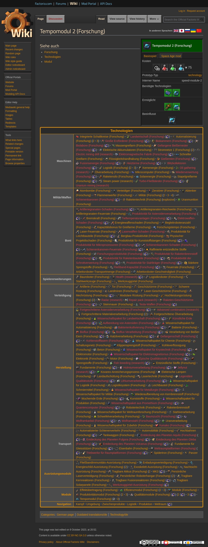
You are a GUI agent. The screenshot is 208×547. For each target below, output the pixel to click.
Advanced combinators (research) (178, 309)
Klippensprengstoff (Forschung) (136, 345)
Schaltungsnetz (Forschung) (93, 345)
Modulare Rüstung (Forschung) (139, 295)
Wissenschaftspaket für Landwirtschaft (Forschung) (128, 318)
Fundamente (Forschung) (95, 367)
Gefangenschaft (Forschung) (178, 336)
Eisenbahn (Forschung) (133, 448)
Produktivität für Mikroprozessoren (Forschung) (105, 244)
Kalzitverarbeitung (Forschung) (129, 336)
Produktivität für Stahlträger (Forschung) (151, 262)
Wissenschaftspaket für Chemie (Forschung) (163, 340)
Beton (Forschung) (108, 349)
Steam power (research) (118, 181)
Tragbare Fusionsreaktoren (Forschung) (140, 480)
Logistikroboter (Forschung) (166, 276)
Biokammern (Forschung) (171, 141)
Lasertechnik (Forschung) (157, 376)
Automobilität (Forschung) (158, 430)
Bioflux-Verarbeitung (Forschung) (136, 332)
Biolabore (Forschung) (90, 145)
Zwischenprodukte (113, 504)
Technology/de (119, 514)
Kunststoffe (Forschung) (145, 398)
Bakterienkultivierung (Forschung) (139, 327)
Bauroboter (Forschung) (94, 276)
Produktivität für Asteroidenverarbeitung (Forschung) (164, 213)
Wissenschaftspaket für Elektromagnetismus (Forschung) (149, 354)
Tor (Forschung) (122, 286)
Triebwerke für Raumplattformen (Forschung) (114, 452)
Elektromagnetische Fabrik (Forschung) (143, 154)
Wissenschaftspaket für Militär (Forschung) (102, 394)
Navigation (64, 504)
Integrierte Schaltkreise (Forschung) (102, 136)
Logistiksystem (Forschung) (128, 385)
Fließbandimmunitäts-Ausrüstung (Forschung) (108, 462)
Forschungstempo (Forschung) (176, 227)
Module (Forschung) (184, 490)
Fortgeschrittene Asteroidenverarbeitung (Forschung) (112, 309)
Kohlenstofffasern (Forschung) (105, 340)
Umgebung (93, 504)
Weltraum (160, 504)
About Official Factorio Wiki (70, 542)
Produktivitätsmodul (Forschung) (100, 494)
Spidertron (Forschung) (168, 452)
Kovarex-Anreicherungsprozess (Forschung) (128, 371)
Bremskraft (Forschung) (101, 218)
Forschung (50, 52)
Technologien (52, 56)
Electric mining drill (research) (94, 154)
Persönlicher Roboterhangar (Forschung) (145, 475)
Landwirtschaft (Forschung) (147, 136)
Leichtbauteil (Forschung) (167, 385)
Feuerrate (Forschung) (180, 267)
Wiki (73, 3)
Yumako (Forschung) (172, 425)
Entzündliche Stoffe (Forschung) (176, 363)
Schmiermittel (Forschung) (92, 389)
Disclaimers (93, 542)
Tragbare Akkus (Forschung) (129, 471)
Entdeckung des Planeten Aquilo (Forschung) (168, 435)
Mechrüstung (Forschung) (92, 295)
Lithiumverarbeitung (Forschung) (141, 380)
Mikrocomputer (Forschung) (152, 172)
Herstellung (63, 367)
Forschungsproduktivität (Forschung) (119, 253)
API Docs (106, 3)
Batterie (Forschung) (184, 327)
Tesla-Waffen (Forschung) (155, 304)
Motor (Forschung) (121, 358)
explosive (168, 199)
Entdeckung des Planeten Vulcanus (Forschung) (133, 443)
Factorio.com (43, 3)
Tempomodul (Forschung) (96, 498)
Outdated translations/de (92, 514)
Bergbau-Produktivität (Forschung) (142, 236)
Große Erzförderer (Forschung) (124, 141)
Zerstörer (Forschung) (165, 190)
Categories (48, 514)
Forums (61, 3)
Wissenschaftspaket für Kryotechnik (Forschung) (156, 349)
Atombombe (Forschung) (95, 190)
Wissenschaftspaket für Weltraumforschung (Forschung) (131, 412)
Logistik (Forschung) (115, 167)
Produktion (145, 504)
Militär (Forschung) (150, 195)
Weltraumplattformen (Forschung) (175, 448)
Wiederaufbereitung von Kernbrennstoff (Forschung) (167, 394)
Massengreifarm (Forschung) (133, 145)
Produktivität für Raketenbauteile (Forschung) (131, 258)
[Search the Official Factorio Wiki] (184, 19)
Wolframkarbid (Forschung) (92, 420)
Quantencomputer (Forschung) (95, 407)
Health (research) (126, 276)
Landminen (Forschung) (123, 291)
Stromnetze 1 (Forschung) (174, 149)
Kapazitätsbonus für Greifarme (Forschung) (124, 227)
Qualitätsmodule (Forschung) (152, 494)
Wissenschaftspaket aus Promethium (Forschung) (142, 403)
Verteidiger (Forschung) (131, 190)
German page (65, 514)
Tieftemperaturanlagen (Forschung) (143, 218)
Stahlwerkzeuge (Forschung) (93, 281)
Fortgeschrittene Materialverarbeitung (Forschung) (112, 314)
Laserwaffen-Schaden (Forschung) (143, 231)
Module (66, 494)
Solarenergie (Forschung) (155, 176)
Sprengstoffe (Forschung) (91, 363)
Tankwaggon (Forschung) (118, 435)
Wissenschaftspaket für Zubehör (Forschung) (125, 425)
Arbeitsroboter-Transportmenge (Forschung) (103, 271)
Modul (48, 61)
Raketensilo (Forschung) (118, 176)
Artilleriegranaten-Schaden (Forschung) (104, 209)
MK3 (156, 471)
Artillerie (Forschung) (93, 286)
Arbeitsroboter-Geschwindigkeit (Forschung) (163, 271)
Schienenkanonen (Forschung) (95, 199)
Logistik (131, 504)
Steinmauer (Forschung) (118, 304)
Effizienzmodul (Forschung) (141, 490)
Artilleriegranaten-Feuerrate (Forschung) (101, 213)
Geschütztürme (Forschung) (155, 286)
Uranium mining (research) (92, 185)
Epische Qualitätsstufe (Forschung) (161, 358)
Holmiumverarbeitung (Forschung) (144, 367)
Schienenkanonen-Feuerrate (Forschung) (111, 249)
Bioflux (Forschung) (92, 332)
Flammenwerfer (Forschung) (114, 195)
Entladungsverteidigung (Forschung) (165, 462)
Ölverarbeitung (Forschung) (112, 172)
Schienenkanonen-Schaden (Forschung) (171, 244)
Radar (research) (111, 300)
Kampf (80, 504)
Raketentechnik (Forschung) (143, 199)
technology (195, 75)
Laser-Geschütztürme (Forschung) (165, 291)
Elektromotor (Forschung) (91, 354)
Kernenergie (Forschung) (158, 167)
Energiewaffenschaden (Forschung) (137, 222)
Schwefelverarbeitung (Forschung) (118, 416)
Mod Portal (88, 3)
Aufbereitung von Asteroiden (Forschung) (128, 323)
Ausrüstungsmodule (57, 473)
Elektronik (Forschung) (90, 358)
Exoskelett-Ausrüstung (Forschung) (155, 466)
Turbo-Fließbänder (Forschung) (158, 181)
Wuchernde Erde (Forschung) (99, 398)
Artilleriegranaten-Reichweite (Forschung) (166, 209)
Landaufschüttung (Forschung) (116, 376)
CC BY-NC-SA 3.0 (76, 535)
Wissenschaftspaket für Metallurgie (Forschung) (144, 389)
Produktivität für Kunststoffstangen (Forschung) (147, 240)
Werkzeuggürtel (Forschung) (135, 281)
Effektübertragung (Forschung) (99, 490)
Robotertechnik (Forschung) (143, 407)
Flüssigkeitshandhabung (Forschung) (132, 158)
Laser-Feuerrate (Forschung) (98, 231)
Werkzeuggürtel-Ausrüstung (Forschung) (138, 484)
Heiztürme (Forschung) (141, 163)
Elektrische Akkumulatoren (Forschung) (127, 149)
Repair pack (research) (143, 300)
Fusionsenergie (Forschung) (97, 163)
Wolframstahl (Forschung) (138, 420)
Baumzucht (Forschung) (161, 416)
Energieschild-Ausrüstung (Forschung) (99, 466)
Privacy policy (46, 542)
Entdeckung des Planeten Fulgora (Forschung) (115, 439)
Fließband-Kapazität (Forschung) (134, 267)
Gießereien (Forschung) (176, 158)
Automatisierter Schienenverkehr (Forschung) (108, 430)
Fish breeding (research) (129, 363)
